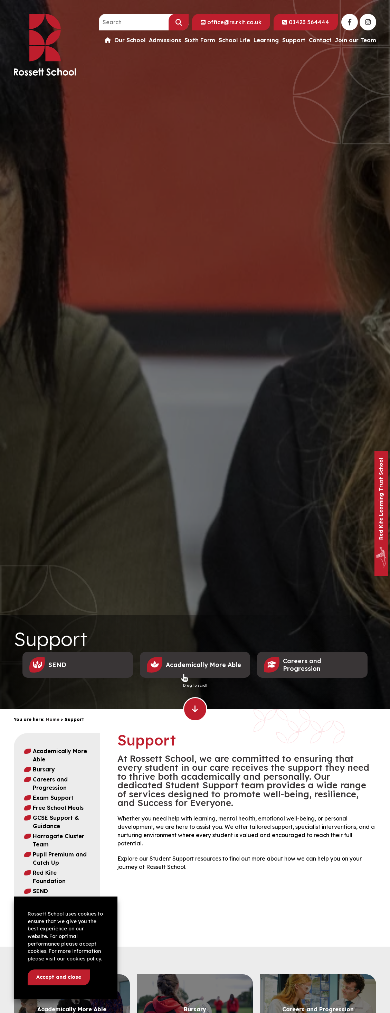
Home (52, 719)
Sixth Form (199, 40)
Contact (320, 40)
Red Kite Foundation (49, 876)
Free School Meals (58, 807)
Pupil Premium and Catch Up (60, 858)
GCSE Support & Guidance (56, 821)
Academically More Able (60, 755)
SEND (40, 891)
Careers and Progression (50, 783)
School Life (234, 40)
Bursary (44, 769)
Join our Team (355, 40)
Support (293, 40)
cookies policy (84, 959)
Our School (129, 40)
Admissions (165, 40)
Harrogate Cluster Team (58, 840)
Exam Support (53, 797)
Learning (266, 40)
